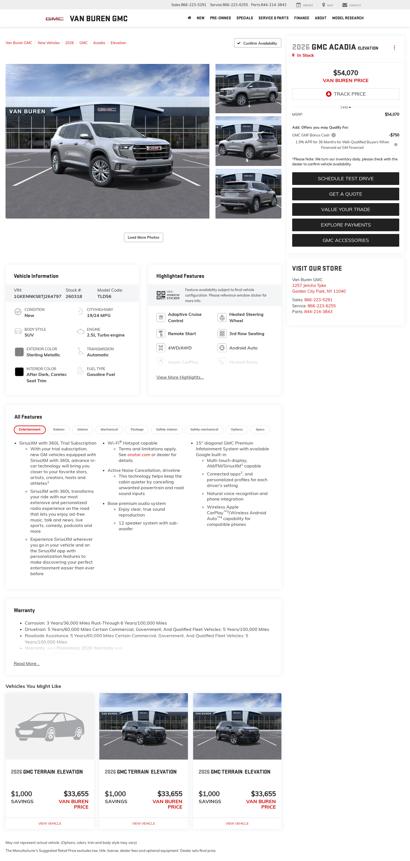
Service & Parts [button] (274, 18)
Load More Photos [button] (143, 237)
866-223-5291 (318, 299)
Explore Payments (346, 225)
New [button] (200, 18)
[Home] (189, 18)
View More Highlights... (180, 377)
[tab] (30, 430)
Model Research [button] (348, 18)
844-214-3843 (318, 311)
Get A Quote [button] (345, 194)
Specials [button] (244, 18)
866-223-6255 (322, 305)
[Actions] (394, 47)
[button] (107, 141)
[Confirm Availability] (258, 43)
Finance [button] (301, 18)
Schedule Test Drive (346, 178)
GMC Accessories (346, 240)
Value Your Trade (345, 209)
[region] (346, 140)
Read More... (27, 663)
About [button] (321, 18)
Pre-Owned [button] (220, 18)
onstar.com (138, 454)
